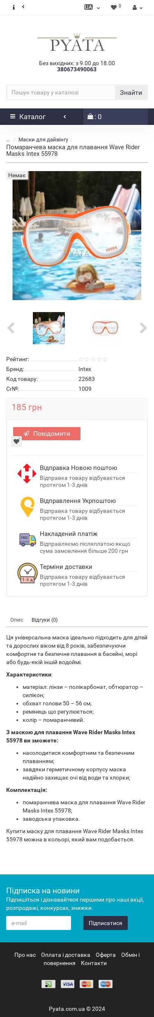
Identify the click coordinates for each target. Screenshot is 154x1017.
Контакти (94, 963)
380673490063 (77, 69)
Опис (16, 620)
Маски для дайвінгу (43, 139)
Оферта (106, 954)
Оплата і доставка (65, 954)
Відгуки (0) (45, 620)
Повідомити (46, 433)
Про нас (25, 954)
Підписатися (105, 923)
